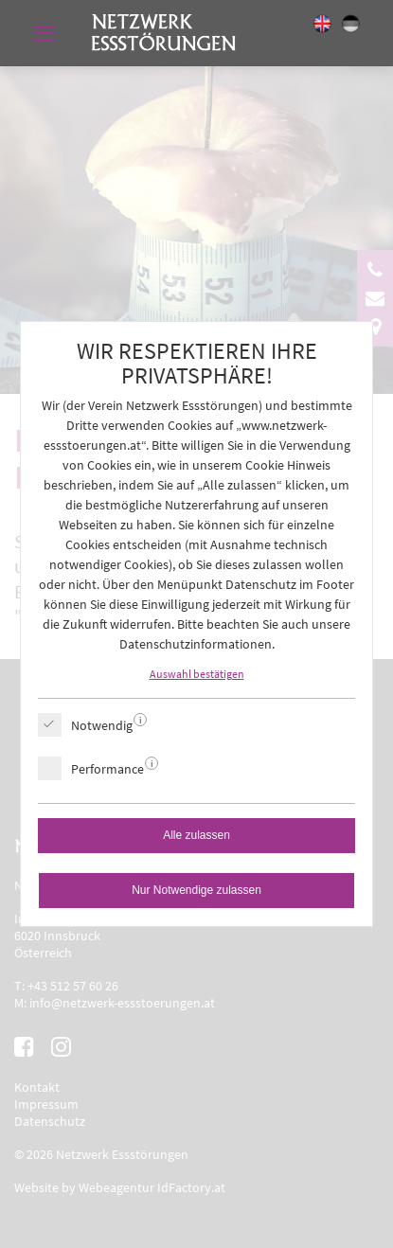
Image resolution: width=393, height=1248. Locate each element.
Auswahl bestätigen (197, 674)
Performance (107, 768)
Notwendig (102, 725)
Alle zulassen (196, 835)
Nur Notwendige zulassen (196, 890)
